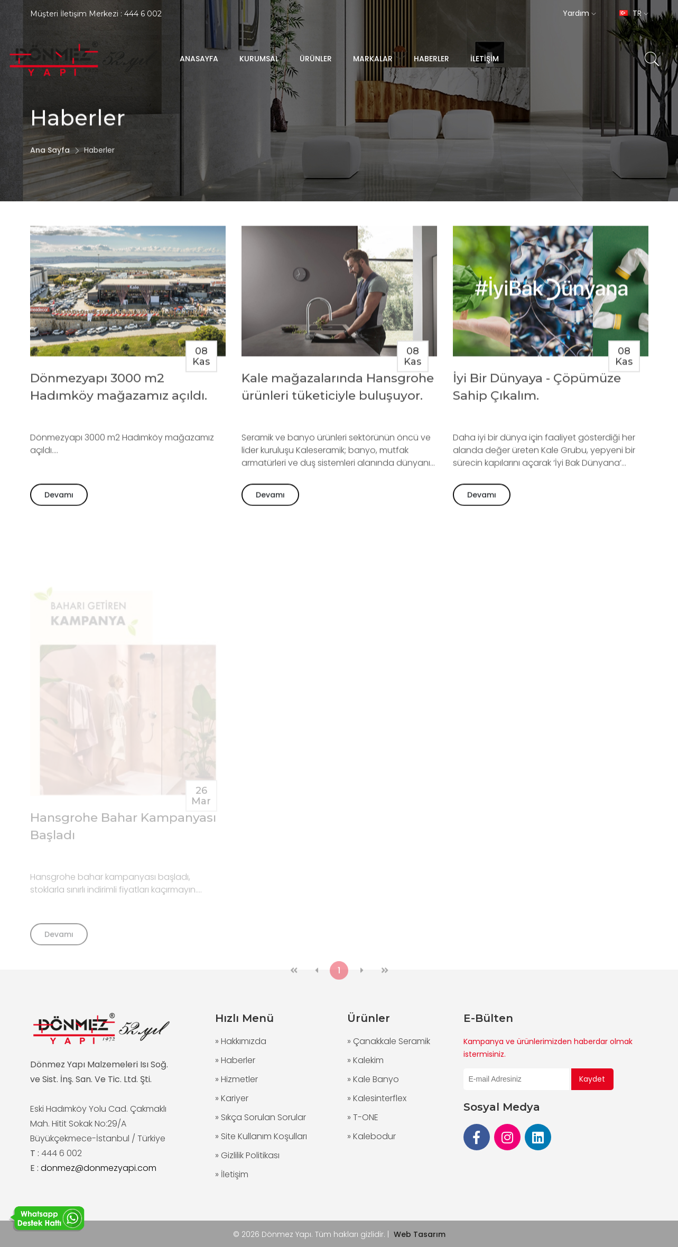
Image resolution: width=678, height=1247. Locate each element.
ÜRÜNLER (316, 58)
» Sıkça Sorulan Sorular (260, 1117)
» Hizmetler (236, 1079)
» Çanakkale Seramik (388, 1041)
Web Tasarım (419, 1234)
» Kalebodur (371, 1136)
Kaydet (592, 1079)
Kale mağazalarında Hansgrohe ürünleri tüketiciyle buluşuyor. (338, 392)
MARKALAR (373, 58)
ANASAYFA (199, 58)
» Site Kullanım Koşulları (261, 1136)
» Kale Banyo (373, 1079)
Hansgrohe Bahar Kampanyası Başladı (123, 845)
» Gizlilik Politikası (247, 1155)
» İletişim (231, 1174)
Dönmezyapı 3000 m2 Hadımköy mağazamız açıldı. (118, 392)
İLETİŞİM (484, 58)
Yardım (579, 13)
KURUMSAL (258, 58)
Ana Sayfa (50, 160)
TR (633, 13)
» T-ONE (362, 1117)
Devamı (58, 500)
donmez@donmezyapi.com (98, 1168)
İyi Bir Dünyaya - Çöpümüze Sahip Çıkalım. (537, 392)
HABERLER (431, 58)
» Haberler (235, 1060)
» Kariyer (231, 1098)
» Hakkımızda (240, 1041)
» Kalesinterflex (376, 1098)
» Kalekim (365, 1060)
